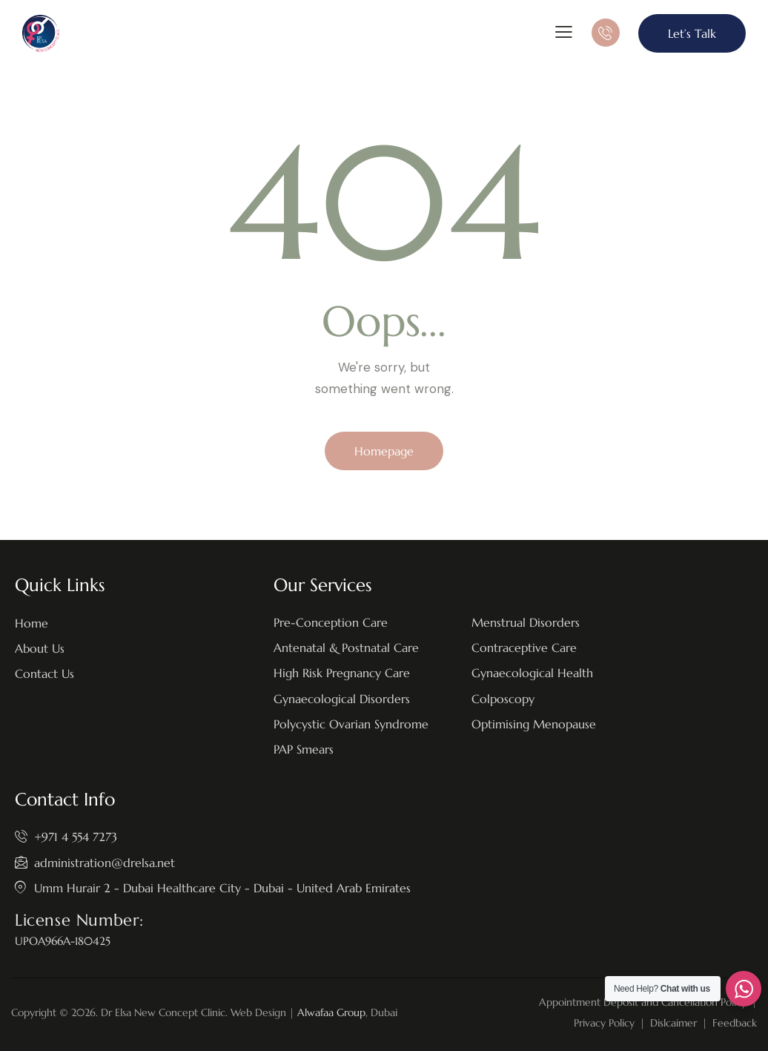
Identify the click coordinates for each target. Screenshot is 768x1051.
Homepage (384, 451)
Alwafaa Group (331, 1012)
